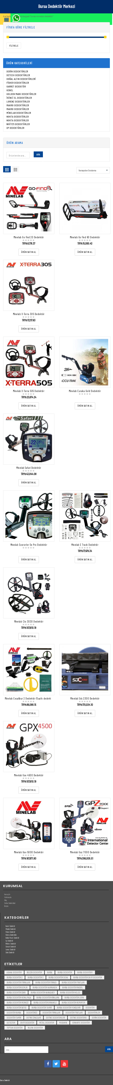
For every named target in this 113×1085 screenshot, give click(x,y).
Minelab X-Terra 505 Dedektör (28, 391)
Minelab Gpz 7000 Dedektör (85, 852)
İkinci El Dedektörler (19, 97)
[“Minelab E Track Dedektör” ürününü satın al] (85, 559)
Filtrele (13, 45)
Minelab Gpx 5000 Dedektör (29, 852)
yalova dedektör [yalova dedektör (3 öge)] (35, 1027)
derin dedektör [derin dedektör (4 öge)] (99, 1017)
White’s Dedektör (10, 944)
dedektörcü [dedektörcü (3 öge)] (31, 1012)
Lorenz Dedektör (10, 949)
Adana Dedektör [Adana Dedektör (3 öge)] (14, 972)
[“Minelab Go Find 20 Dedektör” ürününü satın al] (28, 252)
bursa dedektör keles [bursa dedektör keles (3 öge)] (70, 992)
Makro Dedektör (10, 932)
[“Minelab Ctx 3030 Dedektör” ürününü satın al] (28, 636)
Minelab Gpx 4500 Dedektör (29, 775)
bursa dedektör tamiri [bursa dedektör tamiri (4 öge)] (42, 1007)
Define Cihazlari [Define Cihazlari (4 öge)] (33, 1017)
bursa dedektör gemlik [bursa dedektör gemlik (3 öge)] (17, 987)
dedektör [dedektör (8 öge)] (90, 1007)
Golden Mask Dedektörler (21, 93)
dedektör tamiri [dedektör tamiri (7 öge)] (14, 1017)
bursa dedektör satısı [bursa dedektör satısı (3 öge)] (16, 1007)
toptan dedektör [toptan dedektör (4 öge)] (14, 1027)
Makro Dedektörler (17, 105)
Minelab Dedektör (10, 929)
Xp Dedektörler (15, 127)
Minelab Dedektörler (18, 112)
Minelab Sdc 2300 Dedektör (85, 698)
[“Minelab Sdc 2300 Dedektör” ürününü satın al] (85, 713)
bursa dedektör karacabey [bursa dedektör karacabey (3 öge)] (43, 992)
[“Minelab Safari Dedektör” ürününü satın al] (28, 482)
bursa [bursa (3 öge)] (49, 972)
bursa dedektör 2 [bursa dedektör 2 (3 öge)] (14, 977)
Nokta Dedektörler (17, 116)
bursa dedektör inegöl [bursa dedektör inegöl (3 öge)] (72, 987)
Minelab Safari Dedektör (28, 467)
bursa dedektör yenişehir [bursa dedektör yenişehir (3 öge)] (68, 1007)
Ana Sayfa (6, 16)
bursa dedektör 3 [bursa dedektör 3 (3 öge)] (35, 977)
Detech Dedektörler (18, 75)
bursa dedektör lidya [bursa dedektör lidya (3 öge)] (74, 997)
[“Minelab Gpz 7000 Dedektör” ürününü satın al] (85, 867)
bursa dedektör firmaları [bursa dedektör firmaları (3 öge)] (18, 982)
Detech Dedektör (10, 946)
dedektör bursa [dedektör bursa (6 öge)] (14, 1012)
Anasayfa (7, 894)
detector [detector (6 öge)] (11, 1022)
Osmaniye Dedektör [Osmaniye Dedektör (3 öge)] (81, 1022)
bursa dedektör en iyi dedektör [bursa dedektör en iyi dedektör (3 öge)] (87, 977)
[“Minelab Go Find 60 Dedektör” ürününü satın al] (85, 252)
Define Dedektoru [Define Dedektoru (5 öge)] (78, 1017)
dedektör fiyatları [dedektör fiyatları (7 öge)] (74, 1012)
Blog (5, 900)
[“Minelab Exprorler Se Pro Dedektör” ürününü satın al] (28, 559)
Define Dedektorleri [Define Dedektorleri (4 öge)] (55, 1017)
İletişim (6, 906)
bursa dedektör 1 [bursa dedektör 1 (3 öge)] (85, 972)
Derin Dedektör (9, 952)
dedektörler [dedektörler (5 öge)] (94, 1012)
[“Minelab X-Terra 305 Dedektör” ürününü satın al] (28, 328)
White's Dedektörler (18, 124)
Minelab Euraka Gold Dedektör (85, 391)
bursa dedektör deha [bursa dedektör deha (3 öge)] (58, 977)
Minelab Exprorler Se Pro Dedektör (28, 544)
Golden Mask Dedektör (12, 938)
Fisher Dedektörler (17, 82)
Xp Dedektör (9, 941)
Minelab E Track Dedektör (84, 544)
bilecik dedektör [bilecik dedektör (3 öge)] (34, 972)
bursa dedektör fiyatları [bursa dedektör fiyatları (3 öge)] (73, 982)
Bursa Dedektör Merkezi (56, 6)
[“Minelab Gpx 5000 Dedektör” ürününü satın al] (28, 867)
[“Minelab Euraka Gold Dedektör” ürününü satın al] (85, 405)
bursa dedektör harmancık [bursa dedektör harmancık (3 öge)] (45, 987)
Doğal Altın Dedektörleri (21, 78)
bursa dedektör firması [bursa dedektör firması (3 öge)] (45, 982)
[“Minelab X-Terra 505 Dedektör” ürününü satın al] (28, 405)
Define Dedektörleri (9, 903)
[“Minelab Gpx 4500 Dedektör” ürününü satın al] (28, 790)
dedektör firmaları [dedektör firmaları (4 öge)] (51, 1012)
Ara (38, 154)
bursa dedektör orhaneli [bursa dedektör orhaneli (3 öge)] (44, 1002)
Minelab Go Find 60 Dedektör (85, 237)
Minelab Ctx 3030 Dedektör (29, 621)
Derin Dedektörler (17, 71)
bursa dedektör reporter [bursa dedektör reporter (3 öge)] (73, 1002)
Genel (9, 90)
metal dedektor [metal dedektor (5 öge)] (46, 1022)
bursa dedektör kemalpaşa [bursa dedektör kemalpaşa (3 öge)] (19, 997)
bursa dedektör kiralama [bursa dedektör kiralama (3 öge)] (47, 997)
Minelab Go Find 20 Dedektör (29, 237)
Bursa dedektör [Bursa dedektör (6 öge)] (65, 972)
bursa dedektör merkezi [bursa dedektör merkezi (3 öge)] (17, 1002)
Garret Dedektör (16, 86)
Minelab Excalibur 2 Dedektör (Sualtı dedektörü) (30, 698)
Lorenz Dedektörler (18, 101)
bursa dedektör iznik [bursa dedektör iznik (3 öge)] (16, 992)
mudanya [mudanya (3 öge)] (63, 1022)
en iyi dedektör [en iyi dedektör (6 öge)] (27, 1022)
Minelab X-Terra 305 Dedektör (29, 314)
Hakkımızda (7, 897)
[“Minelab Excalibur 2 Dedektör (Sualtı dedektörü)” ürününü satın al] (28, 713)
